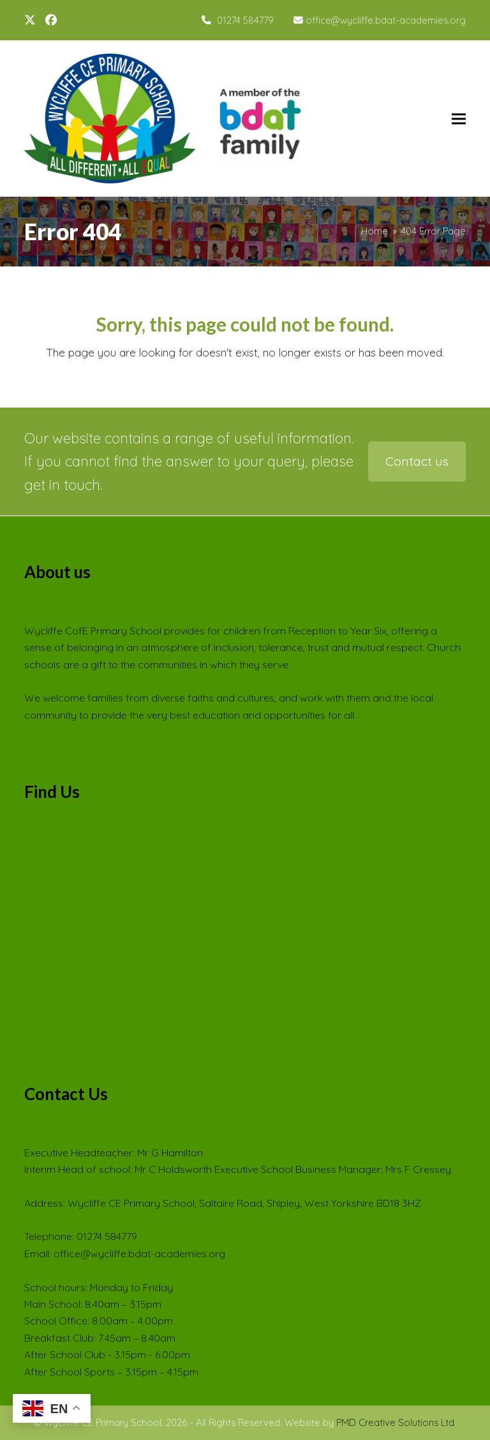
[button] (459, 118)
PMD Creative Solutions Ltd (395, 1422)
